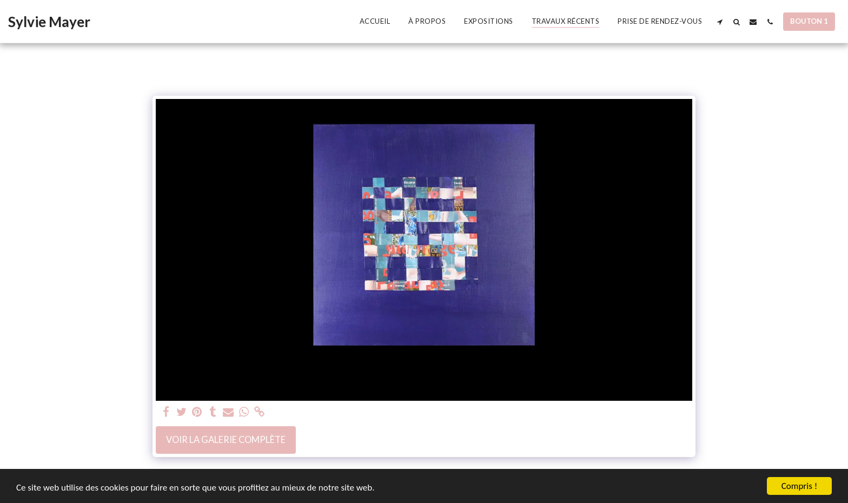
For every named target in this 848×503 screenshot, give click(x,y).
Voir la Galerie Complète (226, 439)
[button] (719, 21)
